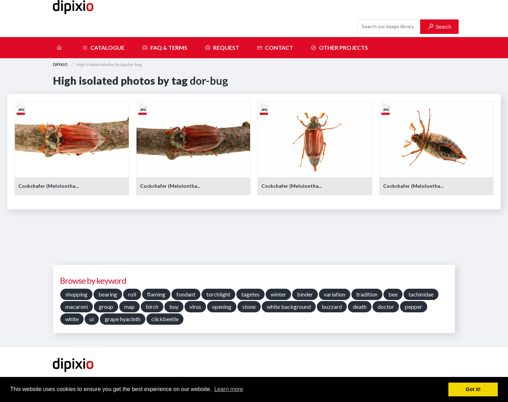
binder (305, 294)
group (106, 306)
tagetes (250, 294)
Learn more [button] (228, 389)
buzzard (332, 306)
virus (195, 306)
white (72, 319)
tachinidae (421, 294)
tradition (366, 294)
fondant (185, 294)
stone (249, 306)
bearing (107, 294)
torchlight (218, 294)
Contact (275, 47)
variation (334, 294)
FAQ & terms (164, 47)
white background (289, 306)
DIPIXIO (60, 64)
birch (152, 306)
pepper (413, 306)
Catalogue (103, 47)
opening (221, 306)
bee (393, 294)
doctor (385, 306)
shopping (76, 294)
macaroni (76, 306)
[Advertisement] (254, 240)
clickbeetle (165, 319)
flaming (156, 294)
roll (132, 294)
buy (174, 306)
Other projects (339, 47)
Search (439, 27)
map (129, 306)
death (360, 306)
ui (92, 319)
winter (278, 294)
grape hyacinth (122, 319)
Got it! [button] (473, 389)
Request (222, 47)
